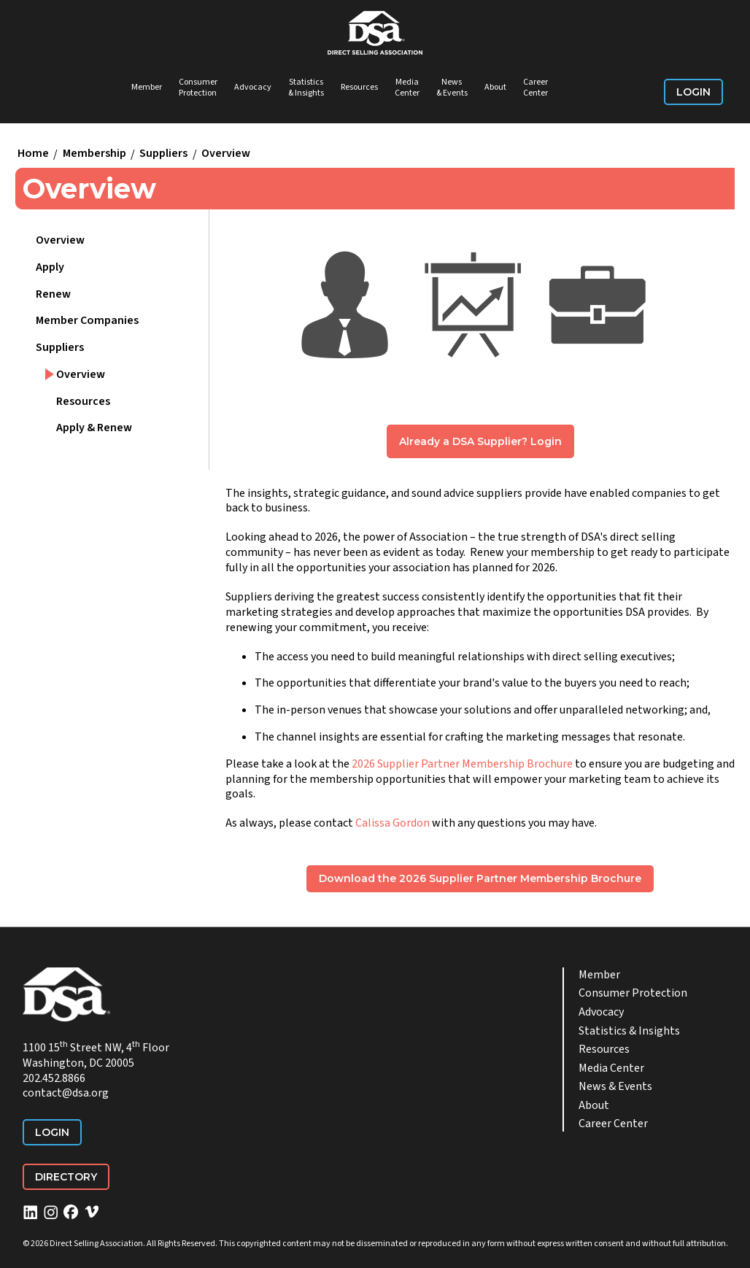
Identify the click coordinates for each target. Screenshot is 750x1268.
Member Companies (87, 320)
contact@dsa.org (66, 1093)
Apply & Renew (94, 428)
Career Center (535, 88)
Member (146, 87)
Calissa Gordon (392, 823)
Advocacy (252, 87)
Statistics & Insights (306, 88)
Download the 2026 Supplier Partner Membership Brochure (480, 878)
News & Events (452, 88)
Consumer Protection (198, 88)
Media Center (407, 88)
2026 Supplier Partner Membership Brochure (462, 764)
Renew (53, 294)
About (495, 87)
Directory (66, 1176)
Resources (359, 87)
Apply (50, 267)
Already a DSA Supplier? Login (480, 441)
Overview (225, 154)
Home (33, 154)
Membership (94, 154)
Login (693, 91)
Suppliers (163, 154)
